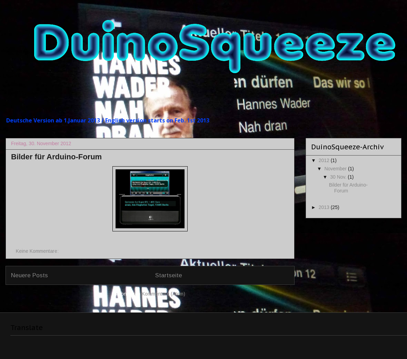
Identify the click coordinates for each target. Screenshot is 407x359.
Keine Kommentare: (38, 251)
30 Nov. (339, 177)
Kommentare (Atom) (163, 294)
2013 (325, 207)
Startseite (168, 275)
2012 (325, 160)
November (336, 168)
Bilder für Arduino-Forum (56, 156)
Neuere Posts (29, 275)
